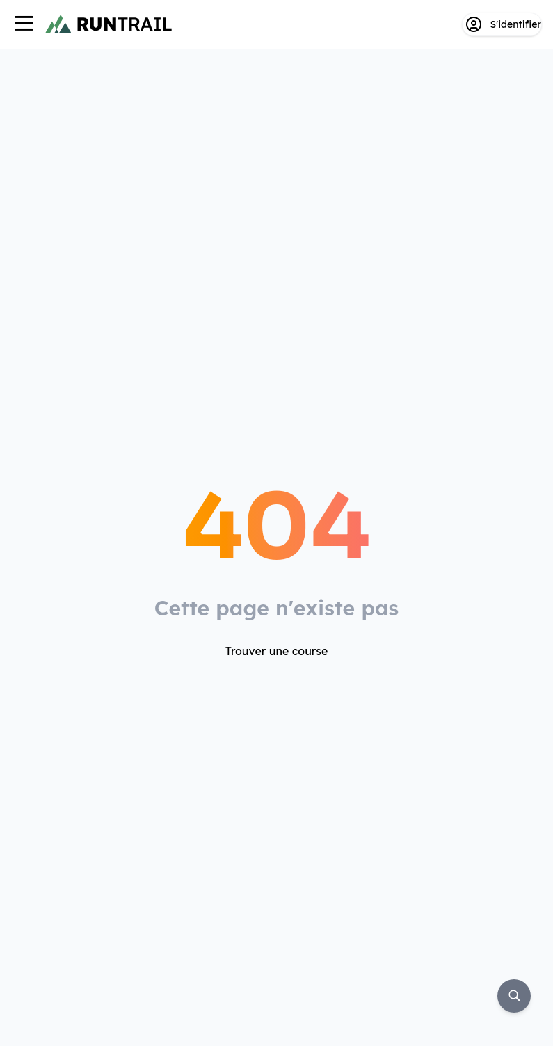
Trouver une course (276, 651)
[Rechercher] (514, 996)
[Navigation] (23, 24)
